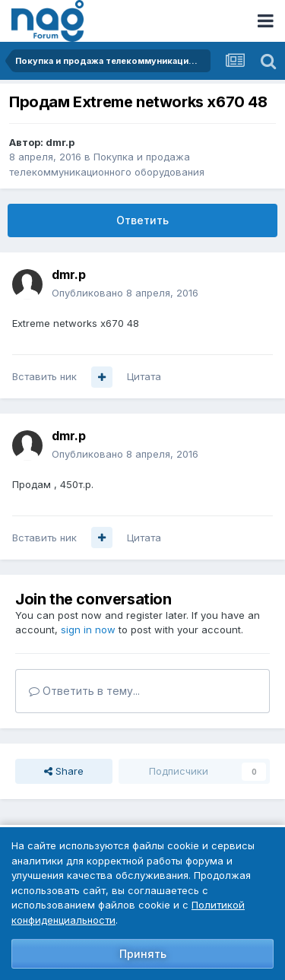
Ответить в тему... (84, 690)
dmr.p (60, 142)
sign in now (88, 629)
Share (64, 771)
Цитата (144, 376)
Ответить (142, 220)
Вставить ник (44, 376)
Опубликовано (125, 293)
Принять (142, 953)
